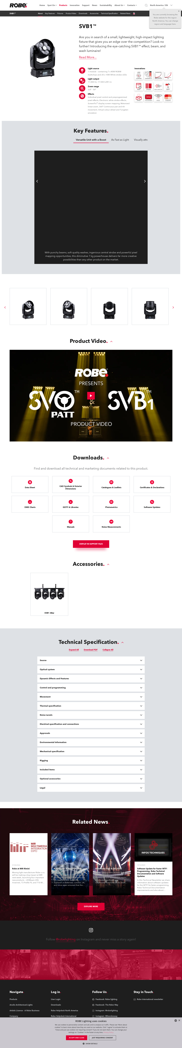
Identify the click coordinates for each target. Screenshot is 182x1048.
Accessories (94, 13)
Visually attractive (144, 139)
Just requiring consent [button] (102, 1038)
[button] (91, 1043)
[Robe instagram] (91, 930)
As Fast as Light (120, 139)
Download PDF (91, 650)
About (40, 13)
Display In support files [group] (91, 544)
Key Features (50, 13)
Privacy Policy (108, 1032)
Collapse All (108, 650)
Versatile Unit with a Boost (91, 139)
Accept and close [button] (76, 1038)
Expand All (74, 650)
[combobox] (175, 1020)
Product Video (71, 13)
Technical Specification (109, 13)
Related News (125, 13)
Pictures (60, 13)
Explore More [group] (91, 906)
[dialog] (91, 1032)
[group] (5, 307)
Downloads (83, 13)
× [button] (179, 1020)
